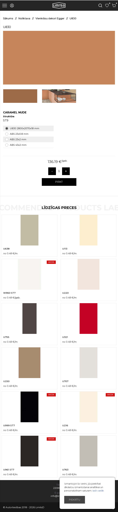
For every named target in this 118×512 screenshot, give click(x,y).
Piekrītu (74, 499)
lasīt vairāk (98, 490)
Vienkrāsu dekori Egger (50, 18)
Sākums (8, 18)
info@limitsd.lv (59, 496)
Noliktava (24, 18)
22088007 (59, 488)
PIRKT (59, 181)
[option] (59, 58)
